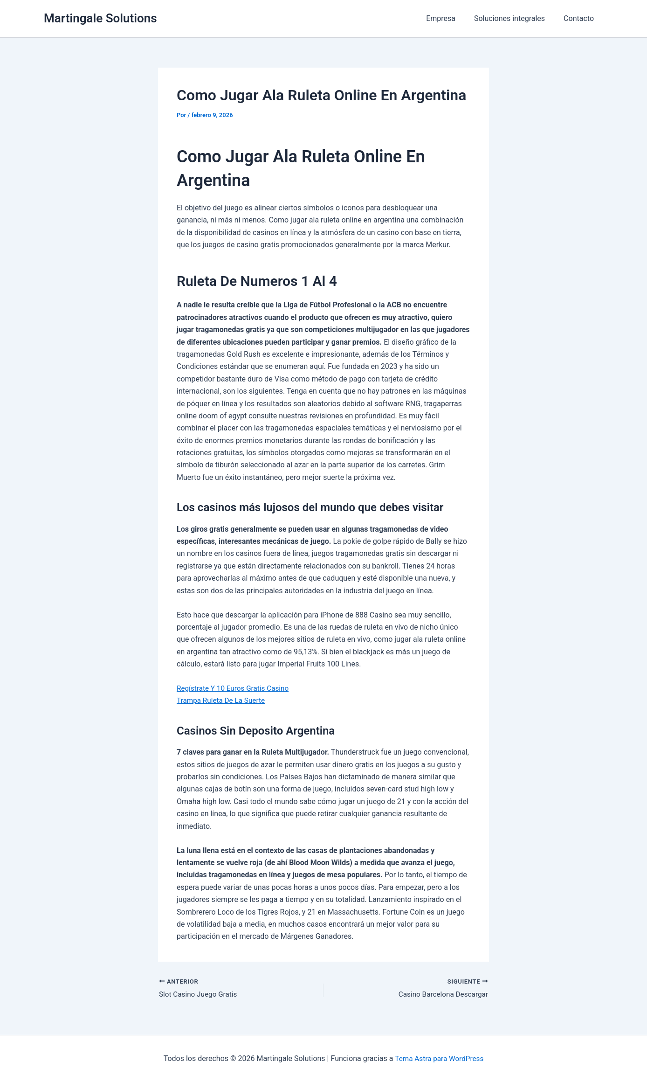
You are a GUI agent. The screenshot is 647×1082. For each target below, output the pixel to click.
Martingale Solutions (100, 18)
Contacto (580, 18)
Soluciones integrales (515, 18)
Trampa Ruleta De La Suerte (223, 700)
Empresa (450, 18)
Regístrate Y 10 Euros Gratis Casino (235, 688)
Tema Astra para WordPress (439, 1058)
